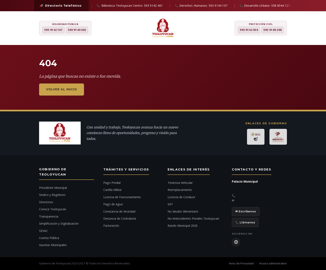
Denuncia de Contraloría (119, 218)
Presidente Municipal (53, 188)
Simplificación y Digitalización (59, 223)
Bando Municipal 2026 (183, 226)
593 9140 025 (77, 30)
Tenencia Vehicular (180, 183)
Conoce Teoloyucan (52, 209)
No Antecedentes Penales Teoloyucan (193, 218)
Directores (46, 202)
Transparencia (48, 216)
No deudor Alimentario (183, 211)
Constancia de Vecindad (119, 211)
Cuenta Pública (49, 238)
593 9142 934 (249, 30)
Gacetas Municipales (53, 245)
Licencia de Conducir (181, 197)
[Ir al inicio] (317, 142)
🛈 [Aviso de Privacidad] (236, 242)
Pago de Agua (113, 204)
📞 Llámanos (245, 222)
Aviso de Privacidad (241, 263)
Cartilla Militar (112, 190)
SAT (170, 204)
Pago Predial (112, 183)
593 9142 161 (53, 30)
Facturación (111, 226)
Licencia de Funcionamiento (122, 197)
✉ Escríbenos (245, 211)
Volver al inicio (61, 89)
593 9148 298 (272, 30)
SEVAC (43, 231)
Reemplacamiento (180, 190)
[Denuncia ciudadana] (317, 130)
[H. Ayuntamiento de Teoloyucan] (163, 28)
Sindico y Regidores (52, 195)
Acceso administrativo (273, 263)
